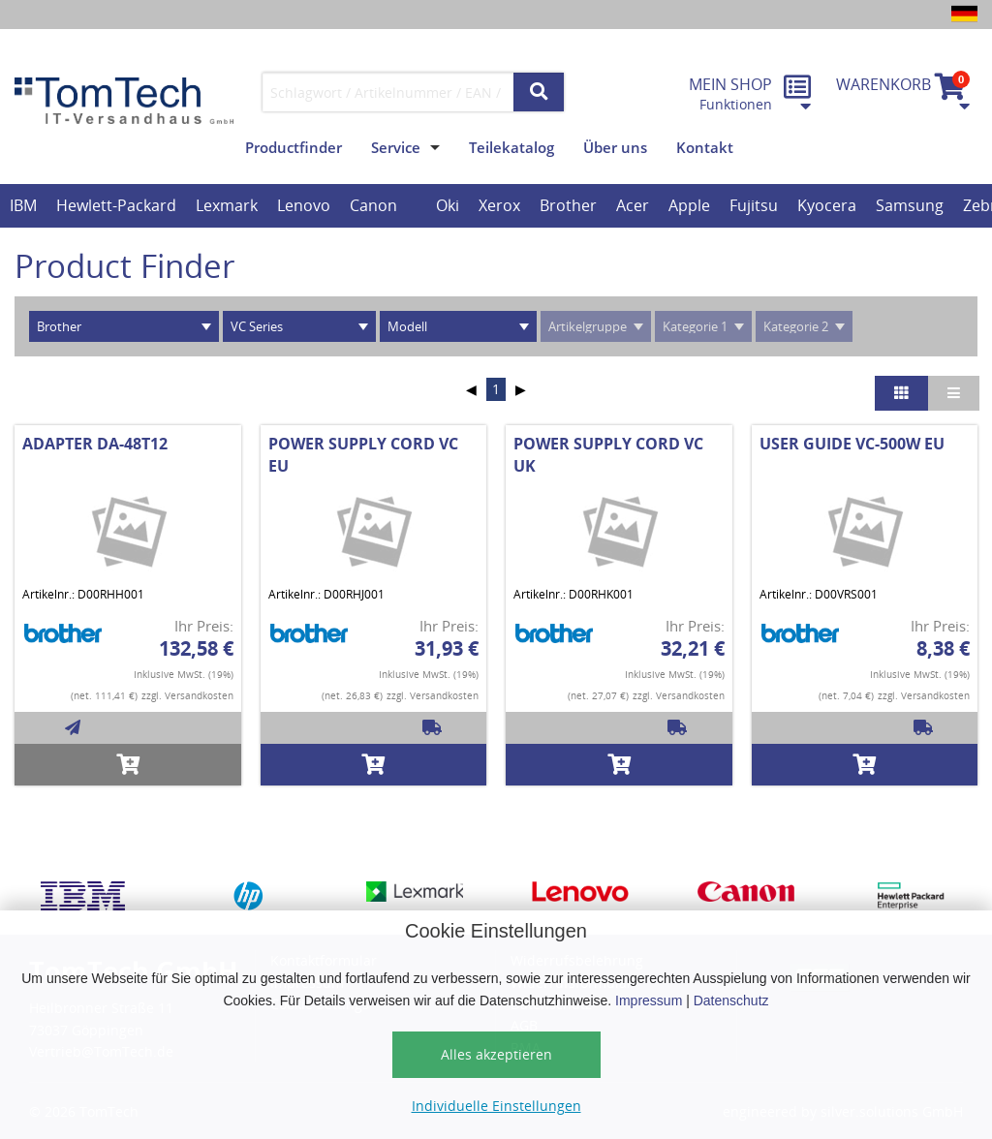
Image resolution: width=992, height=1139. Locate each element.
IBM (23, 205)
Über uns (615, 147)
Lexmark (227, 205)
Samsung (910, 205)
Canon (373, 205)
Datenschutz (731, 1000)
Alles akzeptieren (496, 1054)
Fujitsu (753, 205)
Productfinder (293, 147)
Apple (689, 205)
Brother (568, 205)
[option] (23, 206)
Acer (632, 205)
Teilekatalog (511, 147)
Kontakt (704, 147)
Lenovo (303, 205)
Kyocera (826, 205)
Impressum (648, 1000)
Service (395, 147)
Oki (447, 205)
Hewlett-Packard (116, 205)
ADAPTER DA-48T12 (95, 443)
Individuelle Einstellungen (496, 1105)
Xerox (499, 205)
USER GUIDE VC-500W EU (852, 443)
